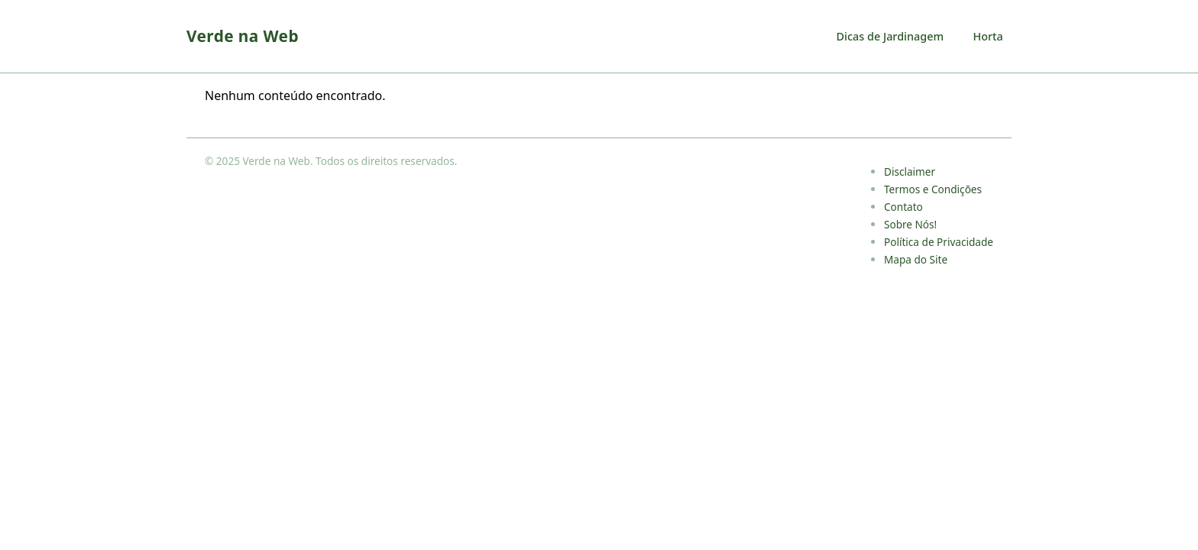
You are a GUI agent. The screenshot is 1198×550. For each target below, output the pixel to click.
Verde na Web (242, 36)
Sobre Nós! (910, 224)
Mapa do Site (915, 259)
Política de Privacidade (938, 242)
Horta (987, 36)
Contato (903, 206)
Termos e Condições (933, 189)
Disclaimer (909, 171)
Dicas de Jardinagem (890, 36)
